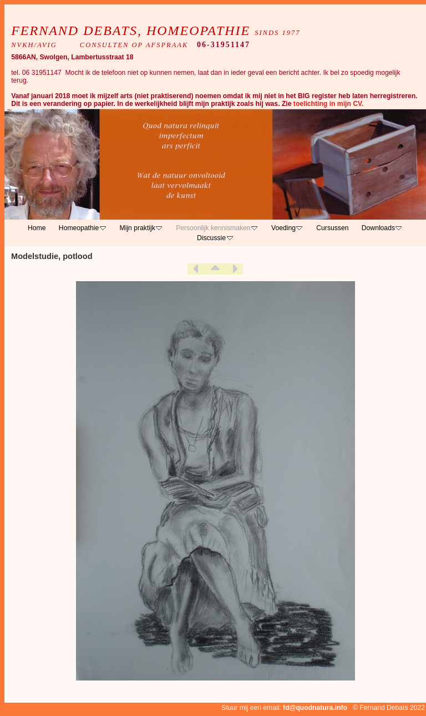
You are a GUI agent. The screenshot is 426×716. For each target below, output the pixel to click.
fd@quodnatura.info (315, 708)
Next (234, 269)
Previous (195, 269)
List (215, 269)
